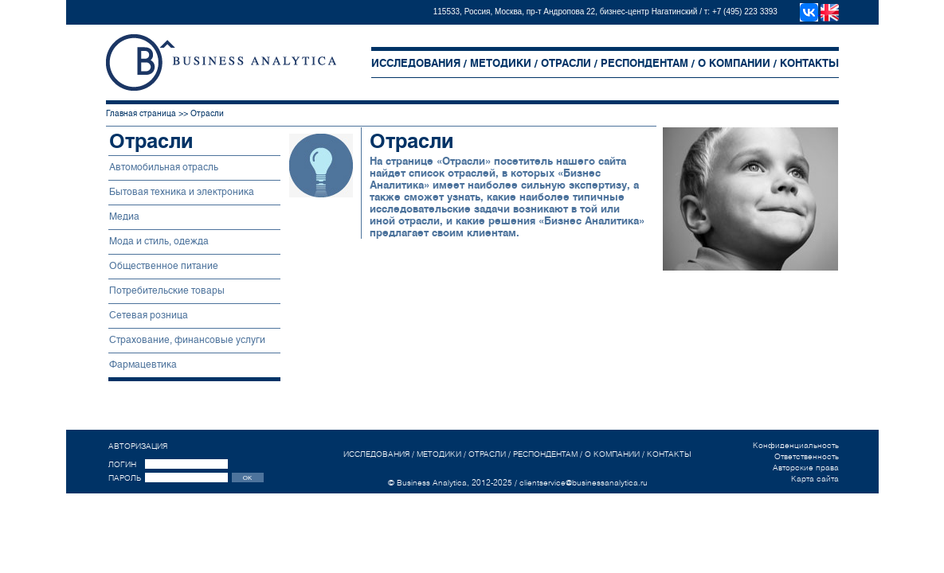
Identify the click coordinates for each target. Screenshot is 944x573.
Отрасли (207, 113)
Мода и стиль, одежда (159, 241)
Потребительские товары (167, 290)
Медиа (124, 216)
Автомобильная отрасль (163, 167)
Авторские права (806, 467)
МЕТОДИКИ (500, 63)
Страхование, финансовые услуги (187, 339)
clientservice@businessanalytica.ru (583, 482)
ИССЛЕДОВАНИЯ (415, 63)
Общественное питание (163, 265)
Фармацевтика (143, 364)
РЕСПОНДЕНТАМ (644, 63)
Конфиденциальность (796, 445)
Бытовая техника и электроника (181, 191)
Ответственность (806, 456)
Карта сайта (815, 478)
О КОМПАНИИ (734, 63)
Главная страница (141, 113)
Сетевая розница (148, 315)
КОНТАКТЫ (809, 63)
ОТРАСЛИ (566, 63)
